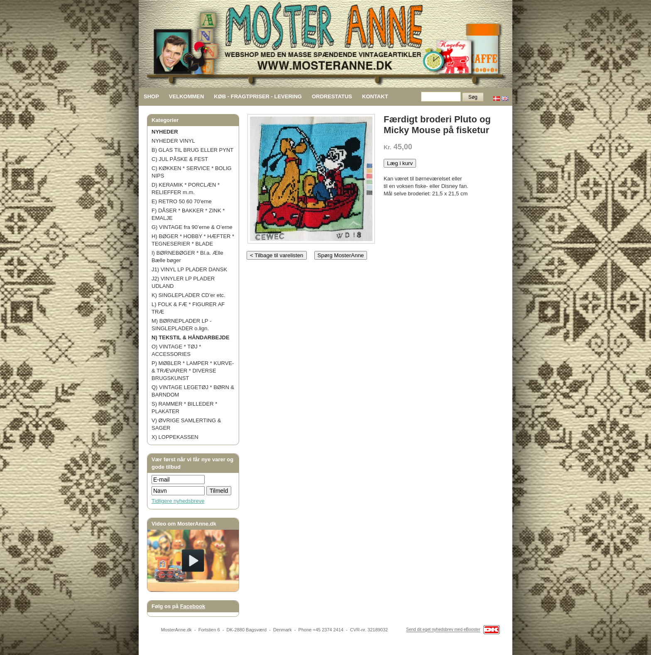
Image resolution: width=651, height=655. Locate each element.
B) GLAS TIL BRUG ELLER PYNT (192, 150)
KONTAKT (375, 96)
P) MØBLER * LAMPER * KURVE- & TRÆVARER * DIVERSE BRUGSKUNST (193, 370)
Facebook (193, 606)
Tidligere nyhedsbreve (178, 501)
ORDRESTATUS (332, 96)
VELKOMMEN (186, 96)
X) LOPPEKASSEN (175, 437)
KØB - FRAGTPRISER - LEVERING (258, 96)
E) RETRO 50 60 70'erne (182, 201)
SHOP (151, 96)
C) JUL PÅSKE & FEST (180, 159)
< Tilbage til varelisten (276, 255)
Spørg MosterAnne (341, 255)
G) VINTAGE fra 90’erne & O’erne (192, 227)
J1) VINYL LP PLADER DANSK (189, 269)
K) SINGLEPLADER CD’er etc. (188, 295)
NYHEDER (165, 132)
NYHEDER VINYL (173, 141)
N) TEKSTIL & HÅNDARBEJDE (191, 337)
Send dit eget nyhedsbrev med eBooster (443, 630)
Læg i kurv (400, 163)
